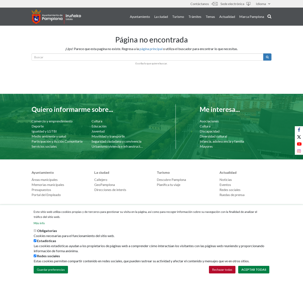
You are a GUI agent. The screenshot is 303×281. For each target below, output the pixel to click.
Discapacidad (209, 131)
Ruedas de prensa (232, 195)
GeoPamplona (104, 185)
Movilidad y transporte (108, 136)
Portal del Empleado (46, 195)
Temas (210, 17)
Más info (39, 226)
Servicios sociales (44, 146)
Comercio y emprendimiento (52, 121)
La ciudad (161, 17)
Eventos (225, 185)
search (269, 16)
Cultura (97, 121)
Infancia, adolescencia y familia (222, 141)
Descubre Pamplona (171, 180)
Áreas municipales (45, 180)
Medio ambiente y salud (49, 136)
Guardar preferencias (51, 273)
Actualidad (227, 17)
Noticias (225, 180)
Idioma (263, 4)
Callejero (100, 180)
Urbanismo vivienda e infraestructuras (117, 146)
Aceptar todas (253, 273)
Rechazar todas (222, 273)
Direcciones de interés (110, 190)
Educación (99, 126)
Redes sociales (230, 190)
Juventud (98, 131)
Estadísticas (46, 244)
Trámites (194, 17)
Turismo (178, 17)
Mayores (206, 146)
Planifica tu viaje (168, 185)
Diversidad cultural (213, 136)
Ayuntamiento (140, 17)
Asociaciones (209, 121)
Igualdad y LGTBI (44, 131)
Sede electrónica (235, 4)
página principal (151, 49)
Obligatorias (47, 234)
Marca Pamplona (251, 17)
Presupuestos (41, 190)
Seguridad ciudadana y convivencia (116, 141)
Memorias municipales (48, 185)
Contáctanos (203, 4)
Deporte (38, 126)
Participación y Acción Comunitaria (57, 141)
